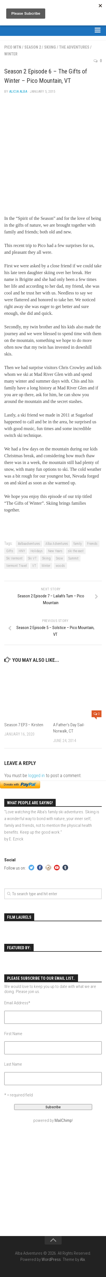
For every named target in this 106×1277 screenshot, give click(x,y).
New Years (55, 551)
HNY (22, 551)
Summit (73, 558)
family (77, 544)
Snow (59, 558)
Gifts (9, 551)
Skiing (50, 47)
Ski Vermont (14, 558)
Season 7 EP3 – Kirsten (23, 724)
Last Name (13, 1064)
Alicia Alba (18, 91)
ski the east (76, 551)
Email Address (17, 1002)
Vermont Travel (16, 566)
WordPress (51, 1259)
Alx (82, 1259)
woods (60, 566)
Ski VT (32, 558)
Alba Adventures (57, 544)
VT (34, 566)
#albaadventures (29, 544)
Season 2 (32, 47)
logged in (36, 775)
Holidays (37, 551)
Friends (92, 544)
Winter (11, 54)
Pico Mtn (12, 47)
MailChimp (63, 1120)
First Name (13, 1033)
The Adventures (74, 47)
